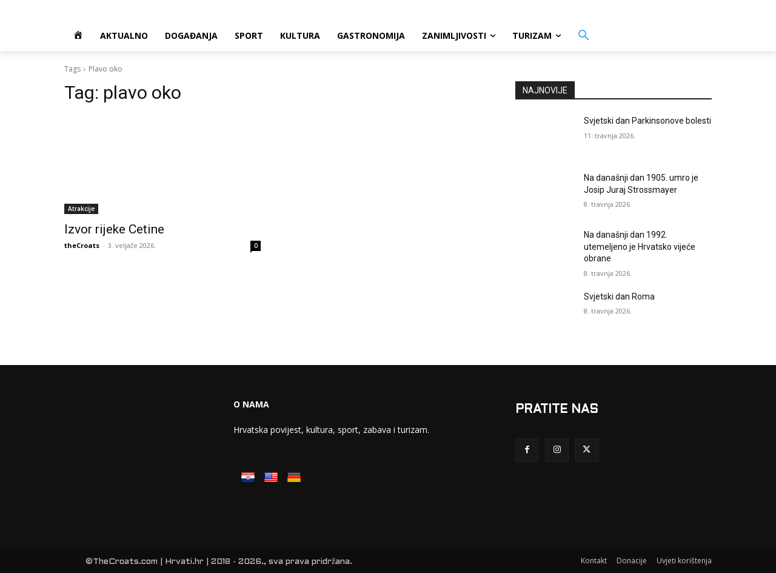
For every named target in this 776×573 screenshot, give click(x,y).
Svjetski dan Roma (619, 296)
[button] (583, 35)
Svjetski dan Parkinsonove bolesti (647, 121)
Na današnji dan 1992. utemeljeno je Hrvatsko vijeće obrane (639, 246)
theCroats (81, 245)
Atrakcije (81, 208)
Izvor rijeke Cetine (114, 229)
